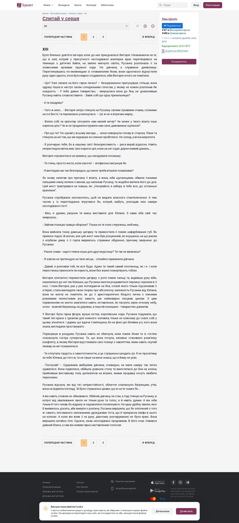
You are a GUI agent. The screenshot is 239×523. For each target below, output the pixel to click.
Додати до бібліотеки (176, 51)
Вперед (148, 36)
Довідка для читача (53, 491)
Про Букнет (82, 487)
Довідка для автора (53, 496)
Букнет (46, 13)
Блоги (78, 5)
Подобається (172, 25)
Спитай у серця (75, 13)
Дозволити (186, 511)
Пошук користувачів (87, 491)
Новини (46, 482)
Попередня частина (58, 36)
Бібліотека (107, 5)
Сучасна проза (178, 33)
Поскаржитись (179, 61)
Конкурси (63, 5)
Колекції (91, 5)
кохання (176, 38)
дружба (186, 38)
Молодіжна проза (58, 13)
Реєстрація (213, 5)
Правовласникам (52, 487)
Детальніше (162, 511)
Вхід (196, 5)
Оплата (80, 482)
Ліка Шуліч (169, 19)
